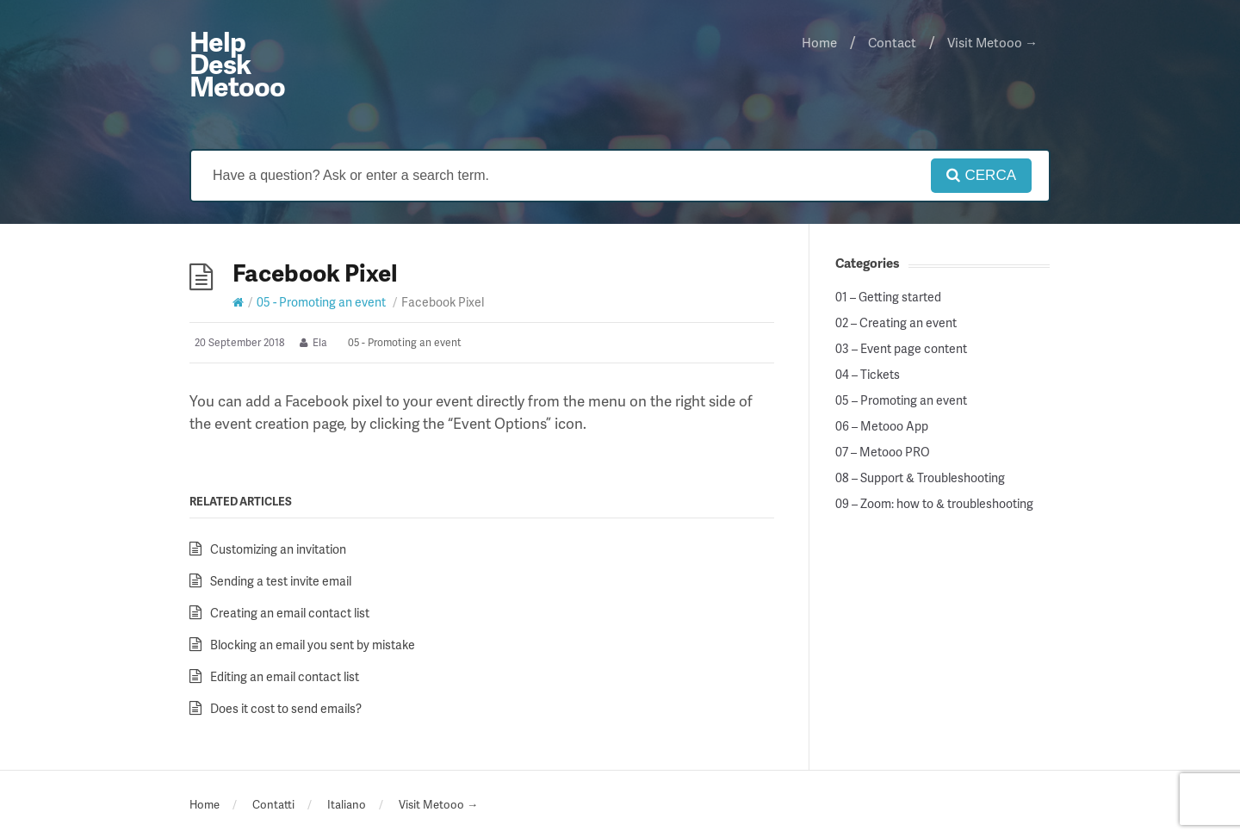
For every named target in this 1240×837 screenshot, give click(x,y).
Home (819, 42)
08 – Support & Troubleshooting (920, 478)
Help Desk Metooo (237, 63)
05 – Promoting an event (901, 400)
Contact (892, 42)
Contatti (273, 804)
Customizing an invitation (278, 549)
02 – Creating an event (896, 323)
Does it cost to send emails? (286, 708)
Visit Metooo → (992, 42)
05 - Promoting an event (321, 302)
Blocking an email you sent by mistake (312, 644)
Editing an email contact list (284, 676)
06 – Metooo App (881, 426)
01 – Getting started (888, 297)
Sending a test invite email (280, 581)
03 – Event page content (901, 348)
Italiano (346, 804)
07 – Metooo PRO (882, 452)
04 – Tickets (867, 374)
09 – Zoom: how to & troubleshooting (934, 504)
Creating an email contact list (289, 612)
